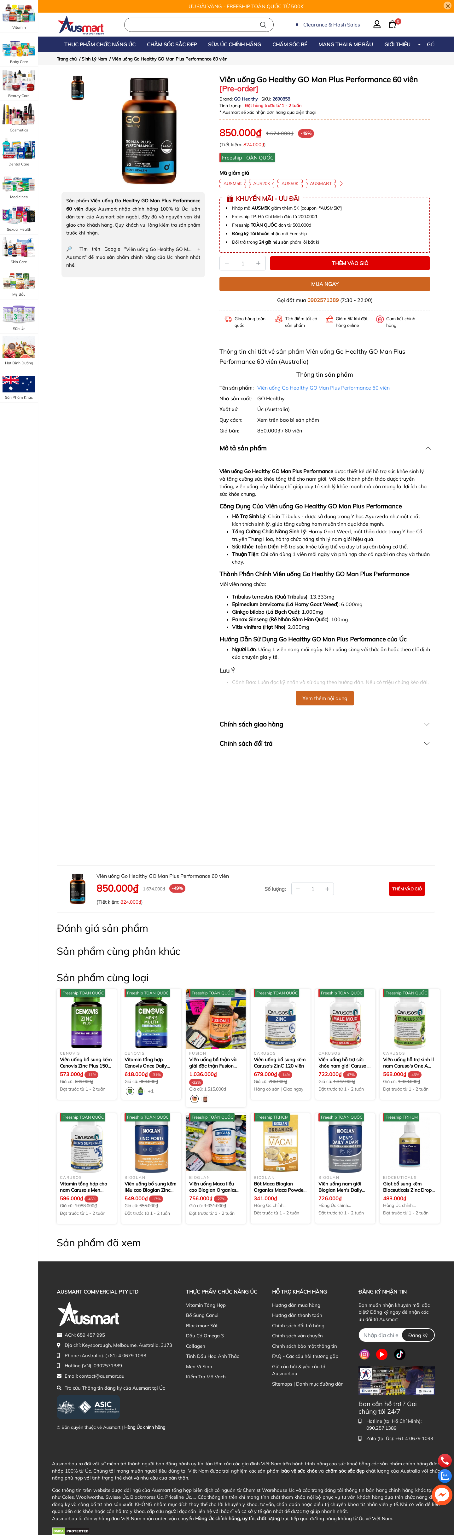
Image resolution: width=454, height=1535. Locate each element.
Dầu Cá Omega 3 (205, 1336)
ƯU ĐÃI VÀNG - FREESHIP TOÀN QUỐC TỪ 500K (246, 6)
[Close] (447, 5)
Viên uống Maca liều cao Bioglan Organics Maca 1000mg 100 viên (215, 1190)
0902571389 (323, 300)
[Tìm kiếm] (263, 25)
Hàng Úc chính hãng (144, 1427)
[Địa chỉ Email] (396, 1335)
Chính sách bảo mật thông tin (304, 1346)
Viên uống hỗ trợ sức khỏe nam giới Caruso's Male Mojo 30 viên (344, 1066)
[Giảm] (226, 263)
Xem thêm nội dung (324, 698)
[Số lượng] (242, 263)
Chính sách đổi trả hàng (298, 1326)
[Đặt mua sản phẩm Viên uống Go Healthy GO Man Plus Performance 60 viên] (407, 889)
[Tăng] (258, 263)
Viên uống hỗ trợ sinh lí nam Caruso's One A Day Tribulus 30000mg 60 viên (408, 1069)
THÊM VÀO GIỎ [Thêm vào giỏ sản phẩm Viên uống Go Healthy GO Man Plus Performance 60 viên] (350, 263)
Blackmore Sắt (202, 1326)
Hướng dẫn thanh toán (297, 1315)
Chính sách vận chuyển (297, 1336)
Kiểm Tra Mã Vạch (206, 1377)
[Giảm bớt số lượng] (297, 889)
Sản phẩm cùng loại (103, 977)
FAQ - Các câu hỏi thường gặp (305, 1356)
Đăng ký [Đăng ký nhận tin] (418, 1335)
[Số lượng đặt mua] (312, 889)
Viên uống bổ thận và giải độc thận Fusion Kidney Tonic (212, 1066)
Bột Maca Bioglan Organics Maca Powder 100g (279, 1190)
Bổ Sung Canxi (202, 1315)
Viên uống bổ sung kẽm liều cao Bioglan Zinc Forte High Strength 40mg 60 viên (150, 1193)
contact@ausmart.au (102, 1376)
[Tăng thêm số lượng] (327, 889)
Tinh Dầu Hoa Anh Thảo (213, 1356)
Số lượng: (275, 889)
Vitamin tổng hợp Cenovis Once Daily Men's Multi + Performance (147, 1069)
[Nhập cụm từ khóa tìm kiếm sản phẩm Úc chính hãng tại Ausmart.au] (199, 25)
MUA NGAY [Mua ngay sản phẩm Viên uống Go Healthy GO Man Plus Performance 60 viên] (325, 284)
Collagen (195, 1346)
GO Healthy (246, 99)
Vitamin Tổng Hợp (206, 1305)
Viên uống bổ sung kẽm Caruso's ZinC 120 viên (280, 1063)
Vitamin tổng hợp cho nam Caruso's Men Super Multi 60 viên (83, 1190)
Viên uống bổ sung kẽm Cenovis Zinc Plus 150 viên (86, 1066)
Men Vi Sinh (199, 1367)
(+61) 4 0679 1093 (125, 1355)
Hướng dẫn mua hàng (296, 1305)
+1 (151, 1090)
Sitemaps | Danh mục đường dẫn (308, 1384)
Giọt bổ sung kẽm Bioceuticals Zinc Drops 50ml (408, 1190)
